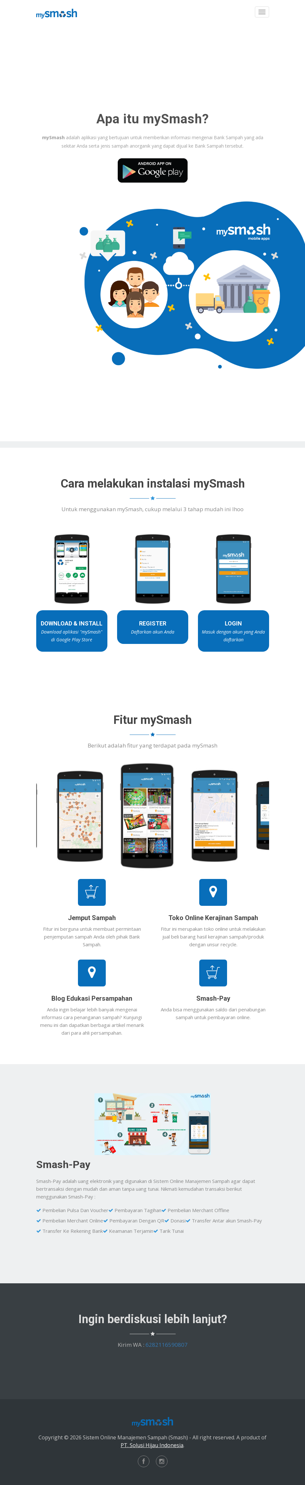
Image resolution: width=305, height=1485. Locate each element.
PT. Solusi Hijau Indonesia (152, 1445)
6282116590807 (167, 1344)
